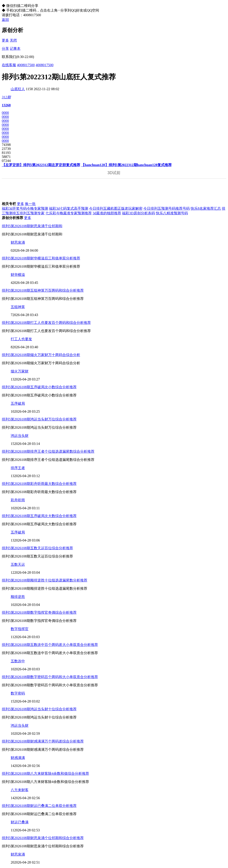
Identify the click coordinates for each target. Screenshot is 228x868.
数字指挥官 (19, 629)
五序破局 (18, 403)
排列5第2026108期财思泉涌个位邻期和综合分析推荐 (43, 838)
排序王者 (18, 468)
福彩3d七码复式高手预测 (68, 208)
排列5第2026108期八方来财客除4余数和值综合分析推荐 (45, 773)
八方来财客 (19, 790)
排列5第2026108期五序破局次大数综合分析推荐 (39, 516)
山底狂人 (18, 89)
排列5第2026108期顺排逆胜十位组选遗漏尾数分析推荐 (44, 580)
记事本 (15, 48)
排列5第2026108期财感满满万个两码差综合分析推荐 (43, 741)
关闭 (13, 40)
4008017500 (26, 65)
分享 (5, 48)
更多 (5, 40)
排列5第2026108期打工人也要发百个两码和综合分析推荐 (46, 323)
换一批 (30, 204)
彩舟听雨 (18, 500)
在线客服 (9, 65)
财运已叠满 (19, 822)
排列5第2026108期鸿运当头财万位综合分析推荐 (39, 419)
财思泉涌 (18, 242)
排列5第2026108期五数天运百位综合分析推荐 (37, 548)
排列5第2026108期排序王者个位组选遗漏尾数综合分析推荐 (48, 451)
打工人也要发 (21, 339)
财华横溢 (18, 275)
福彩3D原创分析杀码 (138, 213)
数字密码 (18, 693)
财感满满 (18, 758)
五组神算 (18, 307)
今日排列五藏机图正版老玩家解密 (115, 208)
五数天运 (18, 564)
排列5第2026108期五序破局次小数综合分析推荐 (39, 387)
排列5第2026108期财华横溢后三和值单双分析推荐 (41, 258)
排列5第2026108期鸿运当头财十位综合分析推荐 (39, 709)
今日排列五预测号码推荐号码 (166, 208)
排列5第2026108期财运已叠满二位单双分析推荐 (39, 806)
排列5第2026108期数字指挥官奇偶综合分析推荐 (39, 612)
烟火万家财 (19, 371)
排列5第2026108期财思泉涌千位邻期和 (32, 226)
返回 (5, 20)
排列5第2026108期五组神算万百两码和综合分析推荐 (43, 290)
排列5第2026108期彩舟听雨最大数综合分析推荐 (39, 484)
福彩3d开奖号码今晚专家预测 (25, 208)
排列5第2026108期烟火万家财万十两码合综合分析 (41, 355)
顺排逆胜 (18, 597)
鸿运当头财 (19, 436)
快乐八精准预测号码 (172, 213)
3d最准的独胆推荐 (107, 213)
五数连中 (18, 661)
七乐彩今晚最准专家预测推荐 (68, 213)
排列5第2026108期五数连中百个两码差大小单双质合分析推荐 (50, 645)
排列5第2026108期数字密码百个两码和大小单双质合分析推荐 (50, 677)
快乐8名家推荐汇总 (206, 208)
